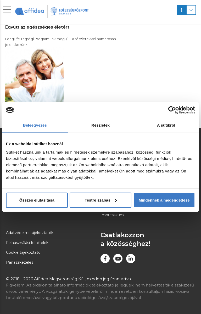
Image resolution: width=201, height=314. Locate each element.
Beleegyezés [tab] (35, 125)
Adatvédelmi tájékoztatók (29, 232)
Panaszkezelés (19, 262)
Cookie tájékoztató (23, 252)
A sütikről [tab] (166, 125)
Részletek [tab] (100, 125)
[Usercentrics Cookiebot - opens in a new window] (172, 110)
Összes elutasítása (36, 200)
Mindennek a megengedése (164, 200)
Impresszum (112, 215)
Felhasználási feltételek (27, 242)
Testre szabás (101, 200)
